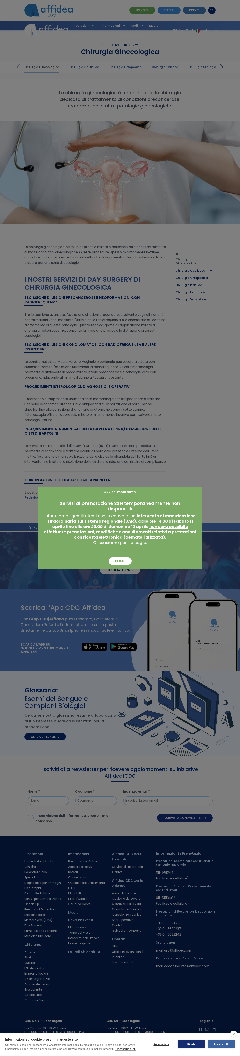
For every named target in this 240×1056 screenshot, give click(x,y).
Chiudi (120, 561)
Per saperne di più (126, 1048)
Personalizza (161, 1044)
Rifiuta (191, 1044)
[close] (233, 1034)
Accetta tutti (221, 1044)
